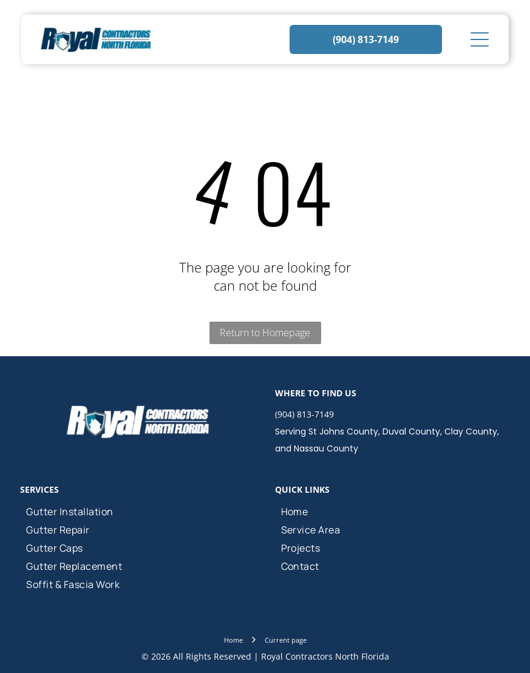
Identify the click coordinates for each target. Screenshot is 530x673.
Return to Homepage (265, 332)
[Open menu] (480, 39)
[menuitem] (137, 511)
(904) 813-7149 (304, 414)
